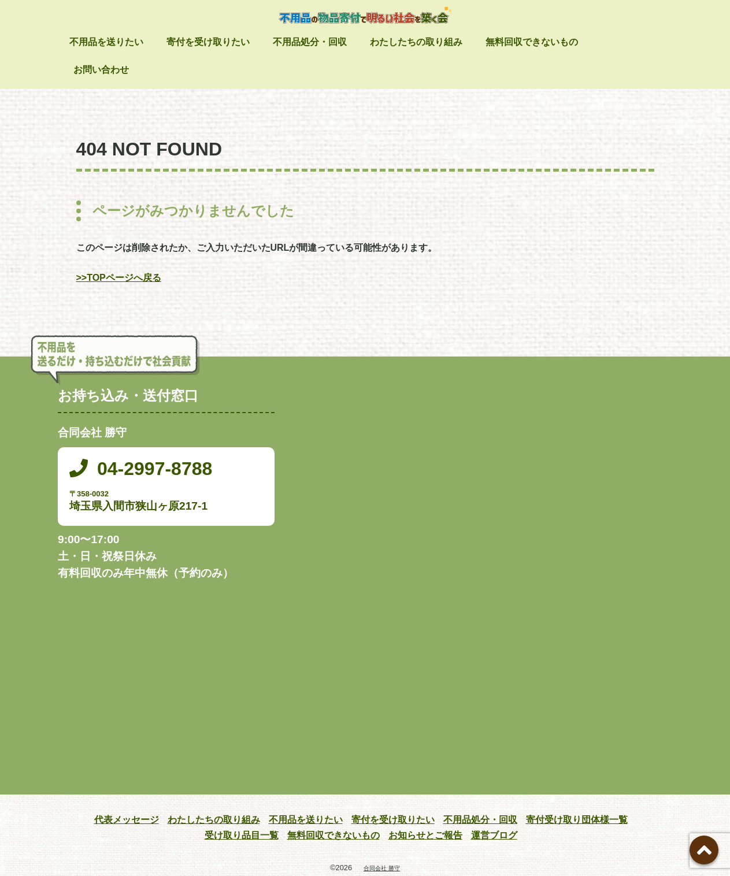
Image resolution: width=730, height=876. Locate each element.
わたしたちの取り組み (416, 42)
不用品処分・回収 (310, 42)
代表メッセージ (126, 820)
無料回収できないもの (532, 42)
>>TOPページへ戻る (118, 278)
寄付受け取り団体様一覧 (577, 820)
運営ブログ (494, 835)
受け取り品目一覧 (242, 835)
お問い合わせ (101, 70)
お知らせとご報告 (425, 835)
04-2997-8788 (140, 468)
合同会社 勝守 (382, 868)
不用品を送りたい (106, 42)
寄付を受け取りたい (208, 42)
